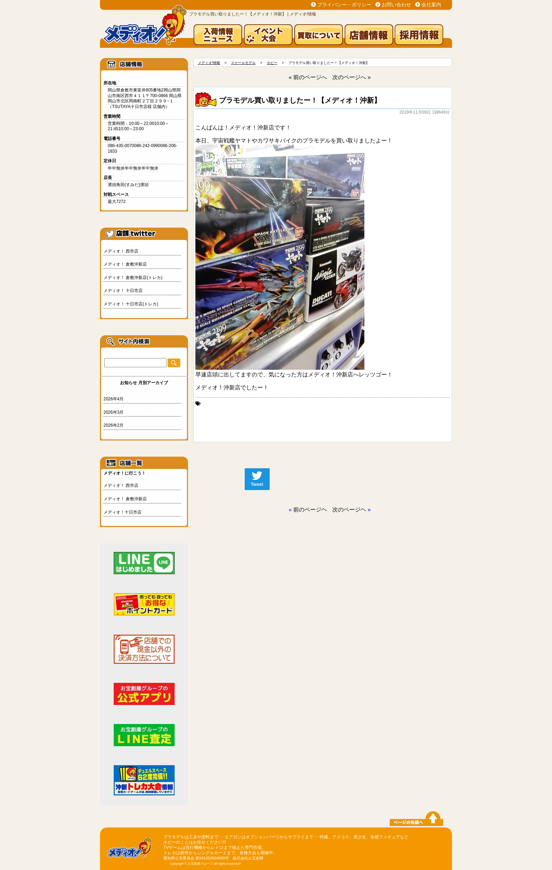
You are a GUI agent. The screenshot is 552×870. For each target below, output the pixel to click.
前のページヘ (310, 510)
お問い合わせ (396, 4)
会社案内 (431, 4)
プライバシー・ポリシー (344, 4)
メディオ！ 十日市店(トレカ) (131, 303)
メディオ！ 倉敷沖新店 (125, 264)
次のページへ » (351, 77)
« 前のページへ (308, 77)
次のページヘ (349, 510)
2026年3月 (114, 412)
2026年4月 (114, 398)
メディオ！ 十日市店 (123, 290)
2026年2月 (114, 425)
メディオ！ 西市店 (121, 251)
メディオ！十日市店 (123, 512)
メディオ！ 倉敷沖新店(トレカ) (133, 277)
